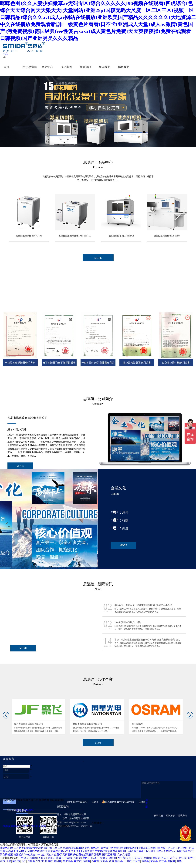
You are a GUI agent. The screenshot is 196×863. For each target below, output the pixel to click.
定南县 (86, 861)
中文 (5, 53)
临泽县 (95, 857)
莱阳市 (16, 861)
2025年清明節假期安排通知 (128, 622)
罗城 (111, 861)
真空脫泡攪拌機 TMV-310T (29, 236)
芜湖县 (104, 861)
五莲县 (42, 857)
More (98, 742)
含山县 (33, 857)
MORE (20, 466)
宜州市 (40, 861)
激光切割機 (62, 826)
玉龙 (8, 861)
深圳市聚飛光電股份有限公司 (30, 724)
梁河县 (119, 861)
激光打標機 (21, 826)
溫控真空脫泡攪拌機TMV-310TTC (74, 236)
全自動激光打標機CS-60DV (167, 236)
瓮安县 (154, 861)
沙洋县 (77, 857)
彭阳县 (139, 857)
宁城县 (68, 857)
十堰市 (128, 861)
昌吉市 (95, 861)
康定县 (86, 857)
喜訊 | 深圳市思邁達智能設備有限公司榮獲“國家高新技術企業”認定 (147, 639)
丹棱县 (31, 861)
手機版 (95, 802)
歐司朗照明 (139, 724)
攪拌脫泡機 (9, 826)
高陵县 (171, 861)
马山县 (147, 857)
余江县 (51, 857)
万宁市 (121, 857)
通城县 (60, 857)
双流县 (104, 857)
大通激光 (51, 826)
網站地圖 (11, 810)
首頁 (6, 67)
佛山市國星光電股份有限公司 (89, 724)
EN (4, 56)
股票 (179, 861)
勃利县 (57, 861)
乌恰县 (112, 857)
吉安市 (77, 861)
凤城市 (49, 861)
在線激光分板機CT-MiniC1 (121, 236)
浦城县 (145, 861)
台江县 (182, 857)
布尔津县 (68, 861)
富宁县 (163, 861)
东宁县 (174, 857)
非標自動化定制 (37, 826)
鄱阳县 (156, 857)
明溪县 (25, 857)
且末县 (165, 857)
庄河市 (136, 861)
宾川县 (130, 857)
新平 (23, 861)
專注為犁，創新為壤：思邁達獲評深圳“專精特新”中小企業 (143, 605)
